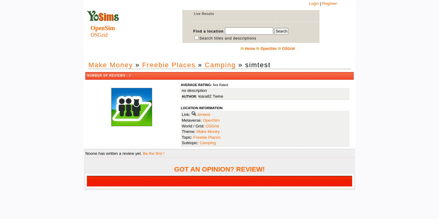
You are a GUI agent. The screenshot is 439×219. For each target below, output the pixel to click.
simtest (203, 114)
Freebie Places (168, 65)
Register (329, 3)
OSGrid (288, 49)
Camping (220, 65)
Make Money (110, 65)
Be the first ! (154, 153)
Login (314, 3)
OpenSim (268, 49)
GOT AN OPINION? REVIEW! (219, 169)
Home (250, 49)
